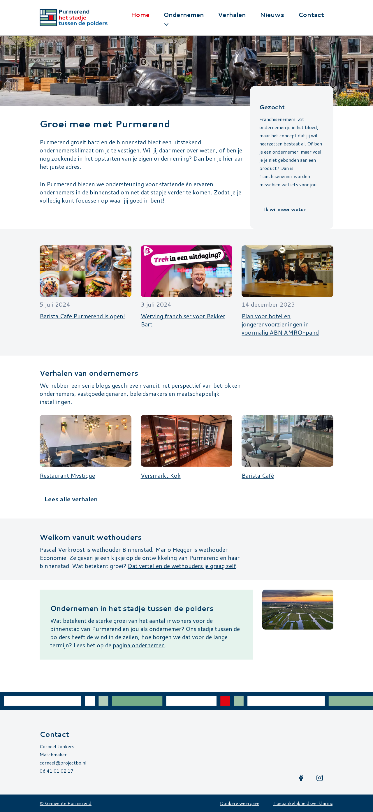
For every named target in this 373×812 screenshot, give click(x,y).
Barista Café (258, 475)
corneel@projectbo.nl (63, 762)
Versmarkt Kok (161, 475)
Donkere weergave (239, 803)
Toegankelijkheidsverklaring (303, 803)
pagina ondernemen (139, 645)
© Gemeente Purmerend (66, 803)
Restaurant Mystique (67, 475)
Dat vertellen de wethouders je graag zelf (182, 566)
